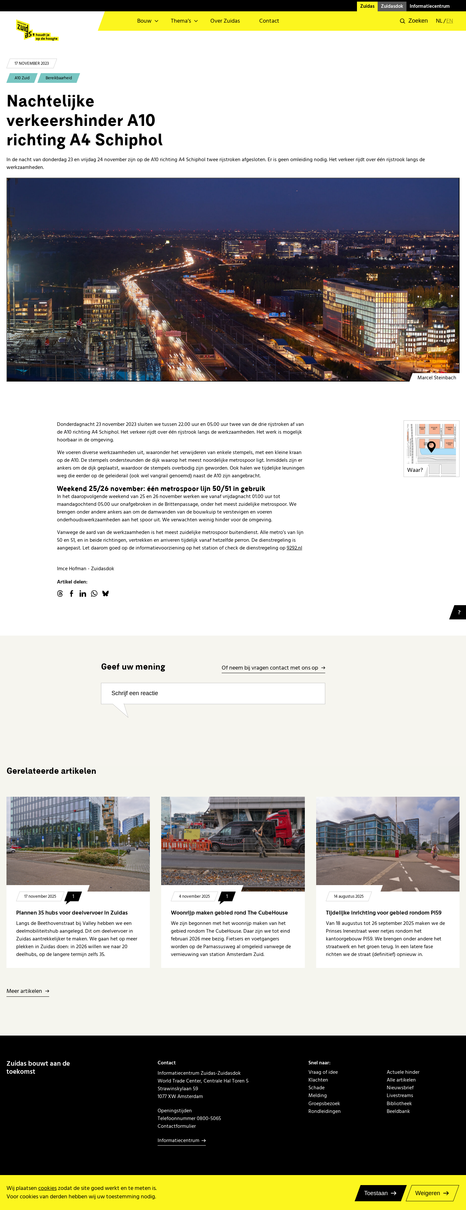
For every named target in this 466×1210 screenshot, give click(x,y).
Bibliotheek (399, 1103)
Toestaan (376, 1193)
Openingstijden (175, 1110)
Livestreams (400, 1095)
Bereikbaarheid (59, 78)
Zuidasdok (392, 6)
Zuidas (367, 6)
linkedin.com (83, 593)
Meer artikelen (24, 991)
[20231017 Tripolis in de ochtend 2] (233, 280)
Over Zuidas (225, 21)
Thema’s (181, 21)
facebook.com (71, 593)
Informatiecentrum (430, 6)
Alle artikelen (401, 1079)
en (449, 21)
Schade (316, 1087)
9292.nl (294, 547)
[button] (414, 21)
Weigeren (427, 1193)
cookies (47, 1188)
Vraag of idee (323, 1072)
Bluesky (105, 593)
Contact (269, 21)
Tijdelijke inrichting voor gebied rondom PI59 (383, 913)
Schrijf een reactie (134, 693)
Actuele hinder (403, 1072)
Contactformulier (177, 1126)
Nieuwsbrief (400, 1087)
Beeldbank (398, 1111)
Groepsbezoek (324, 1103)
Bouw (144, 21)
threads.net (60, 593)
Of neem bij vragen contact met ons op (270, 668)
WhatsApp (94, 593)
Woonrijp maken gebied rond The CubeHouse (229, 913)
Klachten (318, 1079)
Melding (317, 1095)
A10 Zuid (22, 78)
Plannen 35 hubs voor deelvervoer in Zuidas (72, 913)
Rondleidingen (324, 1111)
